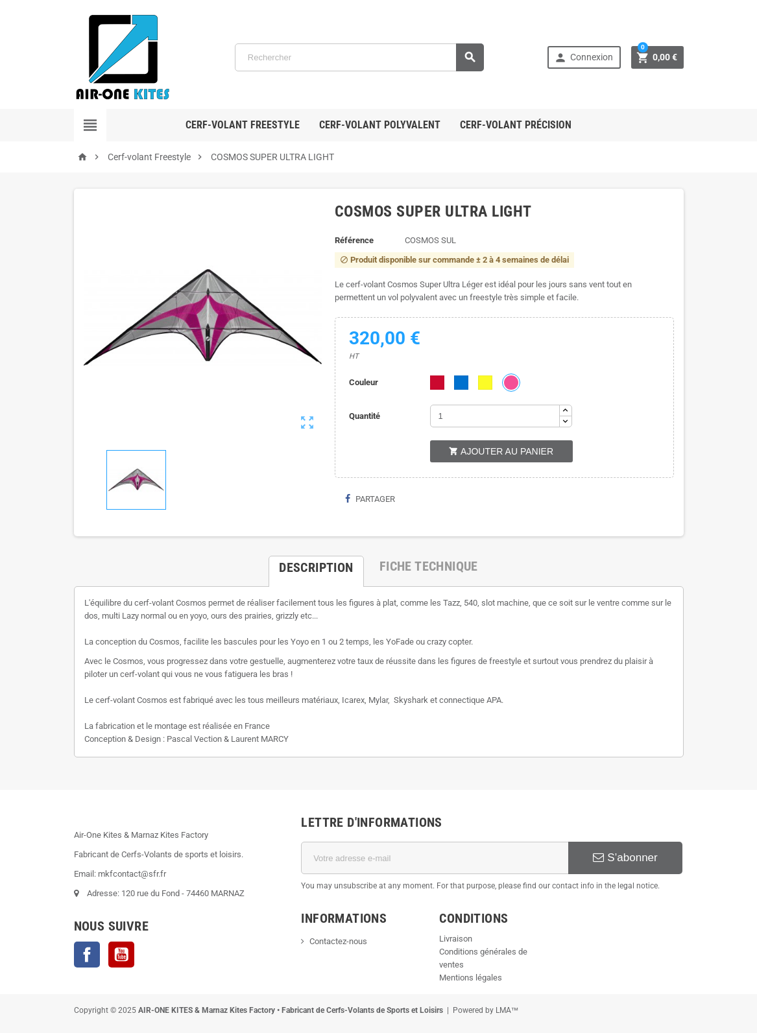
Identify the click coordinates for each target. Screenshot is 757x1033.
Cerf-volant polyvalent (379, 125)
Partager (369, 499)
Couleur (363, 382)
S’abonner (625, 857)
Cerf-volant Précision (515, 125)
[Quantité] (495, 416)
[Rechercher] (359, 57)
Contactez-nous (338, 941)
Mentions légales (470, 977)
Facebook (87, 955)
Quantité (364, 416)
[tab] (316, 566)
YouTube (121, 955)
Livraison (455, 939)
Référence (354, 240)
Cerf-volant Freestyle (243, 125)
